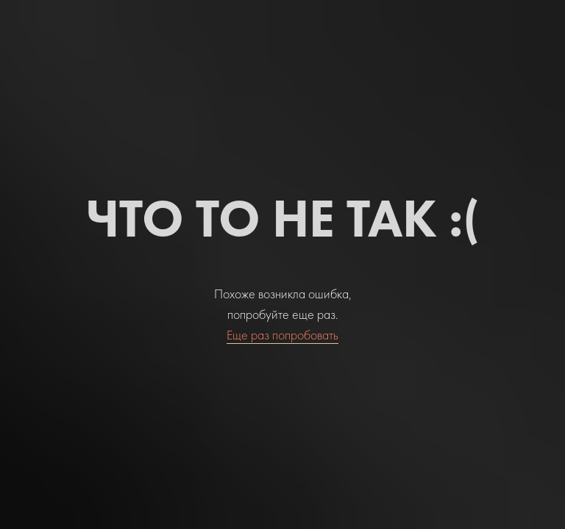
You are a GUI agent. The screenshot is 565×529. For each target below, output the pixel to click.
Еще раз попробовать (282, 334)
